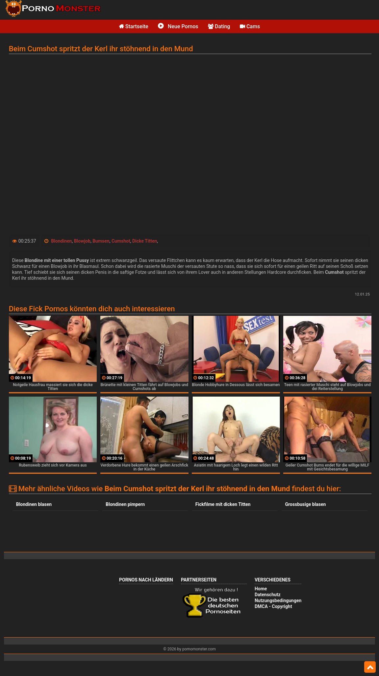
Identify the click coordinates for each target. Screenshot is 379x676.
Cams (250, 26)
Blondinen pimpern (125, 504)
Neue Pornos (178, 26)
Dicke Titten (144, 241)
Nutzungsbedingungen (278, 600)
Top (370, 667)
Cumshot (121, 241)
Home (261, 588)
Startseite (133, 26)
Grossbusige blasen (305, 504)
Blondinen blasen (34, 504)
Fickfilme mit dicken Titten (223, 504)
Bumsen (101, 241)
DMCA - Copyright (273, 606)
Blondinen (61, 241)
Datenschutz (268, 594)
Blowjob (82, 241)
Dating (219, 26)
